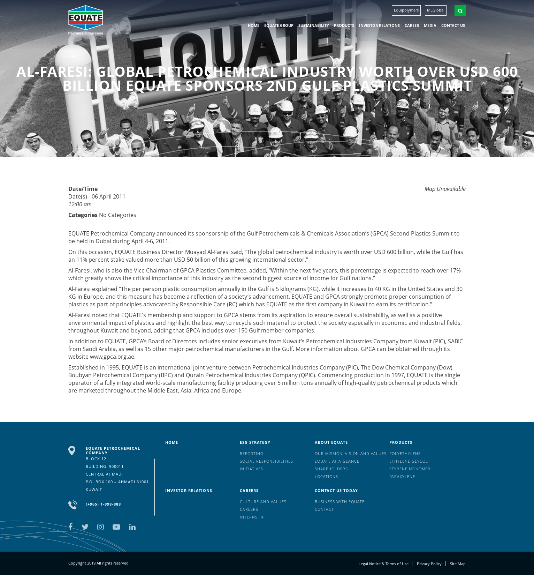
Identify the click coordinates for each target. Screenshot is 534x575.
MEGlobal (435, 10)
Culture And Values (263, 501)
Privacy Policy (429, 563)
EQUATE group (278, 25)
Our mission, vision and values (351, 453)
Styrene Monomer (409, 468)
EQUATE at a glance (337, 461)
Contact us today (336, 490)
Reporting (252, 453)
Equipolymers (406, 10)
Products (344, 25)
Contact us (453, 25)
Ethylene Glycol (408, 461)
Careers (249, 490)
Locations (326, 476)
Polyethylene (405, 453)
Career (412, 25)
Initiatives (251, 468)
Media (430, 25)
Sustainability (313, 25)
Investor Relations (379, 25)
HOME (253, 25)
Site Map (458, 563)
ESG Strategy (255, 442)
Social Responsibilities (266, 461)
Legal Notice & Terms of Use (384, 563)
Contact (324, 509)
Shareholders (331, 468)
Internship (252, 517)
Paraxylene (402, 476)
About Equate (331, 442)
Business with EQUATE (340, 501)
